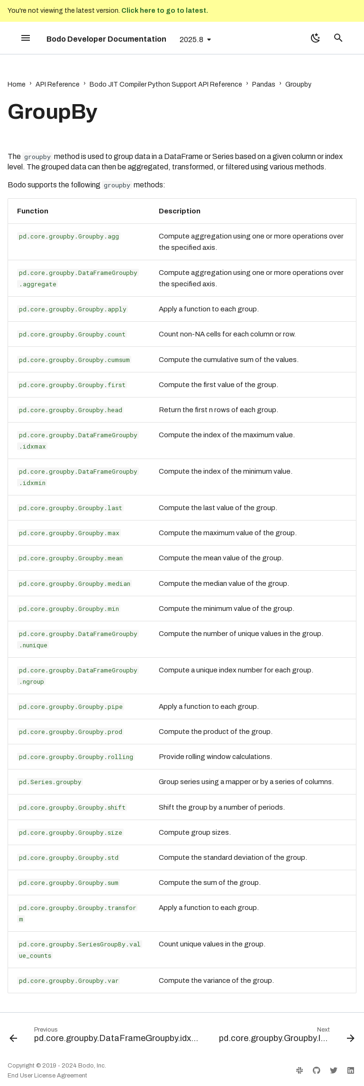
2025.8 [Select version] (191, 39)
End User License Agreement (47, 1075)
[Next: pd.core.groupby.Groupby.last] (285, 1037)
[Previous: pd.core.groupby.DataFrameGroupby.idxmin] (105, 1037)
